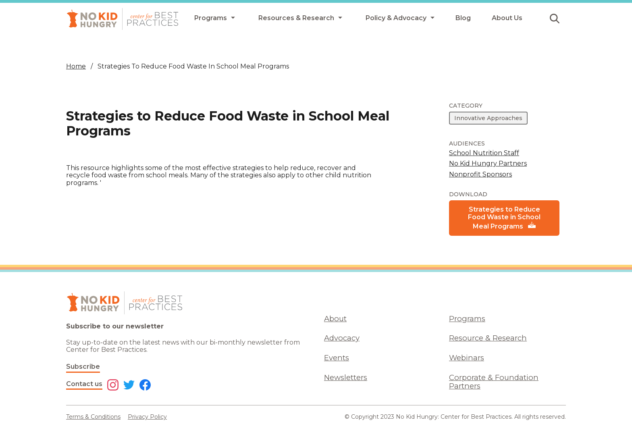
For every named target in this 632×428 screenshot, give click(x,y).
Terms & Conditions (93, 416)
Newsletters (345, 377)
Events (336, 357)
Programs (467, 318)
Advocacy (342, 338)
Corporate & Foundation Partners (493, 382)
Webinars (466, 357)
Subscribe (83, 366)
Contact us (84, 384)
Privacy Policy (147, 416)
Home (76, 66)
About (335, 318)
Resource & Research (488, 338)
